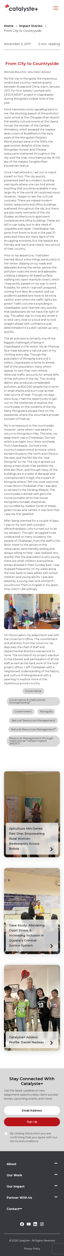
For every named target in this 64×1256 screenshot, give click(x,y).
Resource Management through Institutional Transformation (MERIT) (31, 741)
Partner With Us (19, 1198)
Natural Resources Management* (33, 729)
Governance (33, 691)
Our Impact (16, 1186)
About (11, 1164)
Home (9, 26)
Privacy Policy (32, 1248)
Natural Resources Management (33, 720)
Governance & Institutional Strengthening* (27, 701)
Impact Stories (30, 26)
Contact (13, 1209)
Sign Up (32, 1121)
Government (23, 711)
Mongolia (46, 711)
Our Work (14, 1175)
